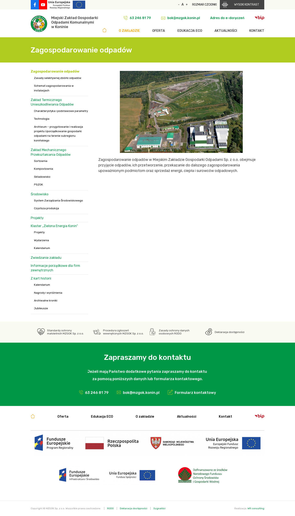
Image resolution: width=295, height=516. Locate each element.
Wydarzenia (41, 240)
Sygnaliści (159, 508)
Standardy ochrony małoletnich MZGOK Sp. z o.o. (65, 332)
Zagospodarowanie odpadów (55, 71)
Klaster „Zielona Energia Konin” (54, 226)
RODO (110, 508)
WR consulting (255, 508)
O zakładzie (129, 31)
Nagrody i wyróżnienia (48, 292)
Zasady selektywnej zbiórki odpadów (57, 78)
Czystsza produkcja (46, 208)
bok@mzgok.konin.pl (183, 18)
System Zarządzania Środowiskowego (58, 200)
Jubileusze (41, 308)
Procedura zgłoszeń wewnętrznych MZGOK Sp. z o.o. (123, 332)
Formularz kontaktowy (195, 392)
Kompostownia (43, 168)
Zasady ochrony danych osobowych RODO (174, 332)
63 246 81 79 (140, 18)
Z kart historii (41, 278)
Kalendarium (42, 248)
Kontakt (256, 31)
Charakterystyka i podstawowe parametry (61, 111)
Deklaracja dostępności (229, 332)
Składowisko (42, 176)
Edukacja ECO (189, 31)
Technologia (41, 118)
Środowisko (39, 194)
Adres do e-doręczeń (227, 18)
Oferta (158, 31)
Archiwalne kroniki (45, 300)
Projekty (37, 218)
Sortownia (40, 161)
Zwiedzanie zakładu (46, 258)
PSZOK (38, 184)
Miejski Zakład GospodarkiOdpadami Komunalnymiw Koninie (74, 22)
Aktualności (225, 31)
